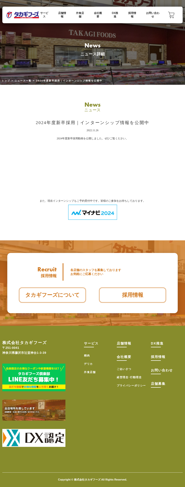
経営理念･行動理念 (129, 377)
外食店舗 (80, 15)
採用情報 (132, 15)
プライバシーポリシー (131, 385)
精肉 (87, 355)
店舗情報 (62, 15)
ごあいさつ (124, 369)
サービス (44, 15)
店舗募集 (158, 383)
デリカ (88, 363)
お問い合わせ (152, 15)
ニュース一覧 (23, 80)
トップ (6, 80)
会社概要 (98, 15)
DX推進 (115, 15)
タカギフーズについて (52, 295)
